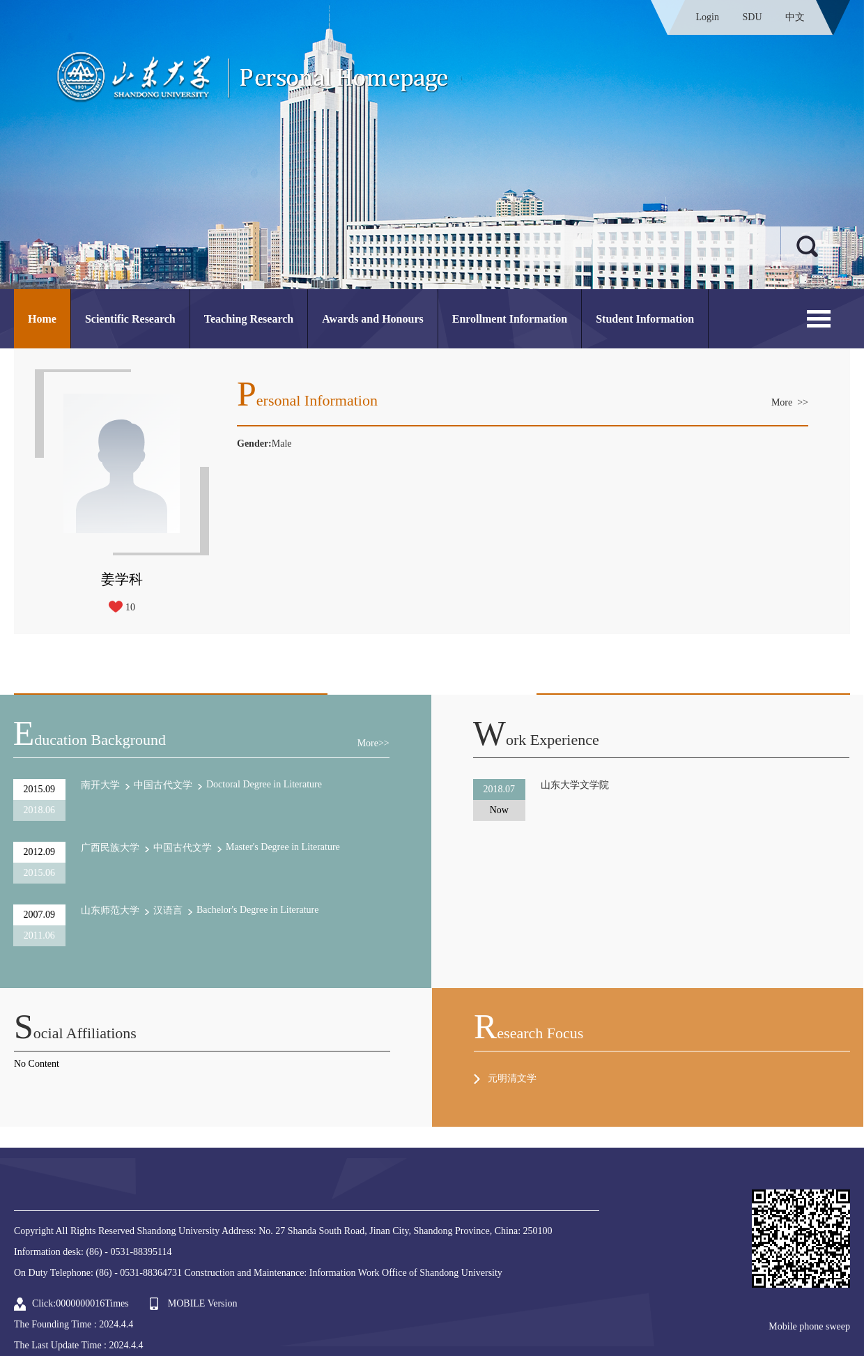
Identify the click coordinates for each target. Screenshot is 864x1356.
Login (707, 17)
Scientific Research (130, 319)
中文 (795, 17)
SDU (752, 17)
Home (42, 319)
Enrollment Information (509, 319)
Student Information (645, 319)
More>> (373, 743)
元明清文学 (512, 1078)
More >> (789, 402)
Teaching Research (248, 319)
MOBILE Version (203, 1303)
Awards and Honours (373, 319)
